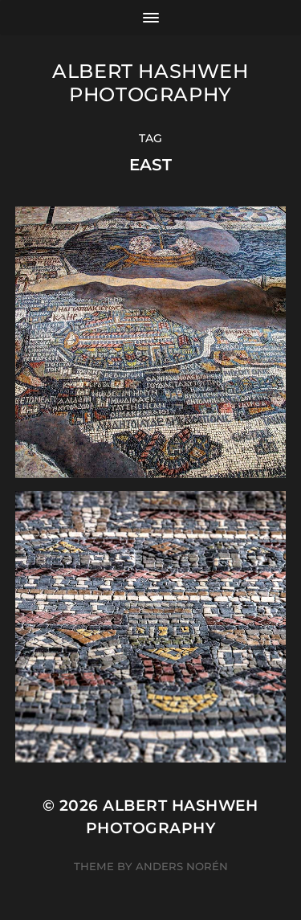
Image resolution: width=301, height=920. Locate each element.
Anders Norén (182, 866)
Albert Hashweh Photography (150, 82)
